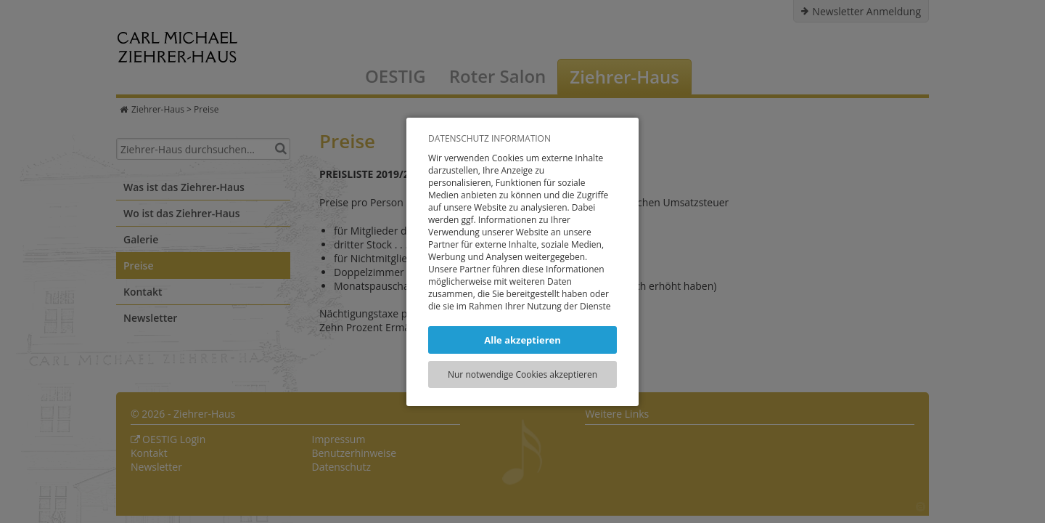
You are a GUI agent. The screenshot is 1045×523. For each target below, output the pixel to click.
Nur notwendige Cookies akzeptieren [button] (522, 374)
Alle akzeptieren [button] (522, 339)
